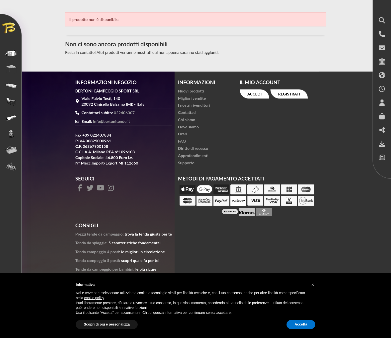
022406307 (124, 112)
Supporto (186, 162)
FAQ (182, 141)
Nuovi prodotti (191, 90)
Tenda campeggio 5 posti (97, 260)
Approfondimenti (193, 155)
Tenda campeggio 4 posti (97, 251)
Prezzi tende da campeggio (99, 234)
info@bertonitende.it (111, 121)
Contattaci (187, 112)
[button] (382, 21)
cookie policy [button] (94, 298)
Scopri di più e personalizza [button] (107, 324)
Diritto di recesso (193, 148)
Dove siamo (188, 126)
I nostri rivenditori (194, 105)
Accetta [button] (300, 324)
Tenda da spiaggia (90, 242)
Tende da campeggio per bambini (104, 269)
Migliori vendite (192, 98)
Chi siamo (186, 119)
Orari (182, 133)
